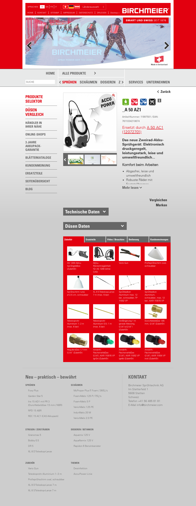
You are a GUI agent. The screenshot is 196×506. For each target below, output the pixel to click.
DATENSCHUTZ (86, 12)
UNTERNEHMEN (158, 82)
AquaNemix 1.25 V (83, 440)
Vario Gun (130, 255)
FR (51, 7)
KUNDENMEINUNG (37, 165)
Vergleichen (158, 200)
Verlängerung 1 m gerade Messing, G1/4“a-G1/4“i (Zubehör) (130, 317)
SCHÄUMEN (88, 82)
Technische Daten (82, 211)
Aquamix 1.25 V (82, 434)
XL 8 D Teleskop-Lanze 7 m (42, 484)
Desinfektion (80, 468)
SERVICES (136, 82)
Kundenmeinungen (159, 239)
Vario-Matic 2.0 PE (83, 418)
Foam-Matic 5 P (82, 401)
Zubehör (68, 239)
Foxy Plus (33, 390)
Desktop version (117, 12)
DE (42, 7)
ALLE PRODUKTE (74, 73)
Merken (161, 205)
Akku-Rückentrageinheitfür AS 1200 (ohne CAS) (104, 259)
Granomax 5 (34, 434)
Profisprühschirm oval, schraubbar (155, 256)
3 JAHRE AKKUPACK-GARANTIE (33, 146)
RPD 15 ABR (35, 410)
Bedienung (134, 239)
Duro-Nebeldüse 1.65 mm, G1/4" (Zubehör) (155, 314)
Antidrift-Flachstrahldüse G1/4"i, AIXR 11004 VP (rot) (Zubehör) (155, 346)
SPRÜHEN (69, 82)
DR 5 (30, 445)
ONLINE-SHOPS (35, 134)
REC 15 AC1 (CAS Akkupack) (43, 416)
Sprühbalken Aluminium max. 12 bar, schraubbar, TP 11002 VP (130, 288)
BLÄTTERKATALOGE (38, 157)
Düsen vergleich (34, 112)
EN (47, 7)
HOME (30, 12)
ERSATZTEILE (34, 173)
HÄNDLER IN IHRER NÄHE (33, 124)
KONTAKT (41, 12)
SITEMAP (55, 12)
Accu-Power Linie (83, 473)
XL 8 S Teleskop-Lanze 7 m (42, 490)
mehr (41, 24)
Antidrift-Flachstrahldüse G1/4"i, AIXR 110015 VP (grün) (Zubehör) (104, 346)
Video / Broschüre (115, 239)
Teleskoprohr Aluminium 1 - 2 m (45, 473)
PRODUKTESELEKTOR (34, 99)
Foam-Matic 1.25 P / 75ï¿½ (87, 395)
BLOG (29, 189)
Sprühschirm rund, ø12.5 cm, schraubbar (78, 285)
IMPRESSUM (69, 12)
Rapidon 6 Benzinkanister (87, 445)
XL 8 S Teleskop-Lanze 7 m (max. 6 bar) (104, 285)
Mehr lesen (130, 187)
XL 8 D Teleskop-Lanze (40, 451)
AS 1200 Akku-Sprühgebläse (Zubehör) (78, 258)
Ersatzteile (91, 239)
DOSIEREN (108, 82)
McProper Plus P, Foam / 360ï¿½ (91, 390)
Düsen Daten (77, 226)
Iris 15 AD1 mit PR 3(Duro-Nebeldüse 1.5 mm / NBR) (45, 403)
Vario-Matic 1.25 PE (84, 407)
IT (56, 7)
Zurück (166, 92)
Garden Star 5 (35, 395)
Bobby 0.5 (33, 440)
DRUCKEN (101, 12)
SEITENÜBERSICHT (37, 181)
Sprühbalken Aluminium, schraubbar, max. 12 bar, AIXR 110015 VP (155, 288)
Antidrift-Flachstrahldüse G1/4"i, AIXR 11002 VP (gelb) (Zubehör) (130, 346)
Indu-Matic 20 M (82, 412)
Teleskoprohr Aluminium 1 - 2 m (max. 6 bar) (78, 316)
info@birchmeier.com (150, 405)
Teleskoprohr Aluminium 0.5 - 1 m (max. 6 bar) (104, 316)
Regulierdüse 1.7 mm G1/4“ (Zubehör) (78, 343)
